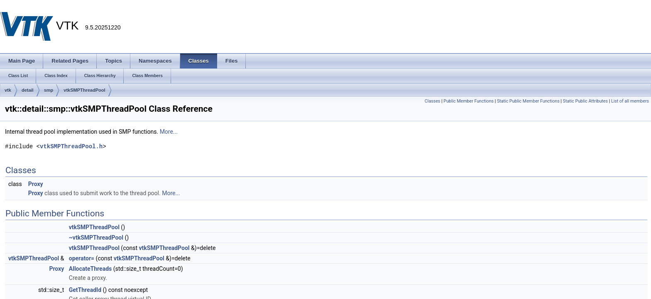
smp (49, 90)
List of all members (630, 101)
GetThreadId (85, 290)
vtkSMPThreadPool (84, 90)
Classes (432, 101)
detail (28, 90)
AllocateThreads (90, 268)
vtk (8, 90)
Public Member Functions (468, 101)
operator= (81, 258)
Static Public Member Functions (528, 101)
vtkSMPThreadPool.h (71, 146)
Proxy (35, 184)
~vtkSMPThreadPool (96, 237)
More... (169, 131)
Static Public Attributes (585, 101)
